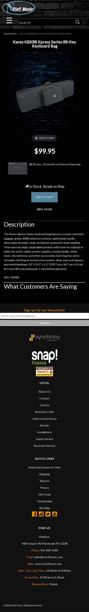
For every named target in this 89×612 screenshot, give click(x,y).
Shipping (44, 474)
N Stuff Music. (16, 605)
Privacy (44, 487)
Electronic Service (44, 445)
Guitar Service (44, 439)
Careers (44, 405)
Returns (45, 480)
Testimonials (44, 501)
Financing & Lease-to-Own (45, 467)
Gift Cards (44, 494)
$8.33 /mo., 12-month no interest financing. (44, 168)
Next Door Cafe (44, 411)
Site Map (44, 508)
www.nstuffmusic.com (48, 563)
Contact (44, 398)
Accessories (10, 33)
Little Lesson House (45, 418)
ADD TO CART (44, 197)
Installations (44, 432)
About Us (44, 391)
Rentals (44, 425)
